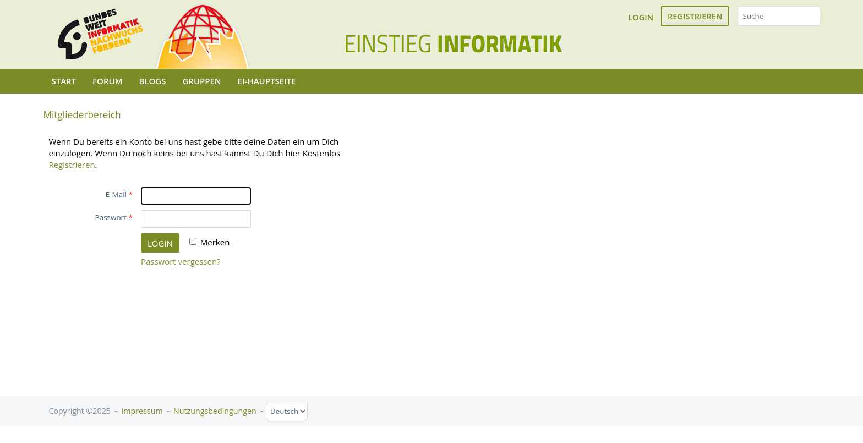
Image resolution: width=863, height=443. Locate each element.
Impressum (141, 411)
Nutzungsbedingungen (214, 411)
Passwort (111, 217)
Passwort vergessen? (181, 261)
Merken (215, 242)
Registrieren (695, 15)
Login (640, 17)
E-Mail (116, 194)
